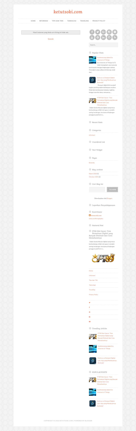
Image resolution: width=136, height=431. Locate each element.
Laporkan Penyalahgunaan (103, 205)
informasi (92, 135)
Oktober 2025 (93, 177)
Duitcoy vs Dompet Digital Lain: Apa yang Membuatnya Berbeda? (106, 80)
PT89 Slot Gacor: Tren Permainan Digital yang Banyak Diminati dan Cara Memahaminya (101, 234)
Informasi (43, 21)
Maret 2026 (93, 173)
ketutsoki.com (68, 12)
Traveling (84, 21)
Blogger (109, 198)
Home (33, 21)
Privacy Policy (99, 21)
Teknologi (71, 21)
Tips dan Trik (57, 21)
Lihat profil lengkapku (96, 218)
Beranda (50, 39)
